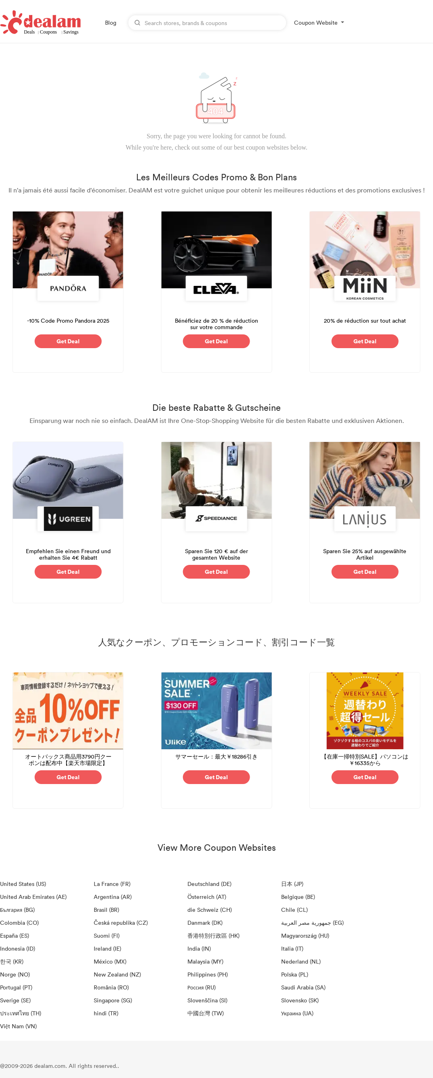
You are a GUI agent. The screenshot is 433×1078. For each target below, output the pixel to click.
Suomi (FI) (107, 935)
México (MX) (110, 961)
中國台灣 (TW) (205, 1013)
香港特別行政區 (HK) (213, 935)
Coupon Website (316, 22)
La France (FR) (112, 884)
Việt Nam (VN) (18, 1026)
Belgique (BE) (298, 896)
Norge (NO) (15, 974)
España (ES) (14, 935)
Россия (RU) (201, 987)
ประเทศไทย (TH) (20, 1013)
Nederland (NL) (301, 961)
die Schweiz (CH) (209, 909)
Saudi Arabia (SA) (303, 987)
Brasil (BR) (106, 909)
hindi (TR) (106, 1013)
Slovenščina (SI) (207, 1000)
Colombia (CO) (19, 922)
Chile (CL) (294, 909)
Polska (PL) (294, 974)
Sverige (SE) (15, 1000)
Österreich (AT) (206, 896)
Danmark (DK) (205, 922)
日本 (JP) (292, 884)
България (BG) (17, 909)
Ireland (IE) (107, 948)
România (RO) (111, 987)
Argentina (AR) (113, 896)
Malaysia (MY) (205, 961)
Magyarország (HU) (305, 935)
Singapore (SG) (113, 1000)
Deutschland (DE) (209, 884)
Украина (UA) (297, 1013)
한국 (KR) (11, 961)
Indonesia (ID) (17, 948)
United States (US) (23, 884)
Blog (110, 22)
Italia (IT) (292, 948)
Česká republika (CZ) (121, 922)
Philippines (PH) (207, 974)
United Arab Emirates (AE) (33, 896)
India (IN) (199, 948)
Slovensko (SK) (300, 1000)
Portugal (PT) (16, 987)
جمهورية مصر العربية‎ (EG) (312, 922)
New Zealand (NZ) (117, 974)
